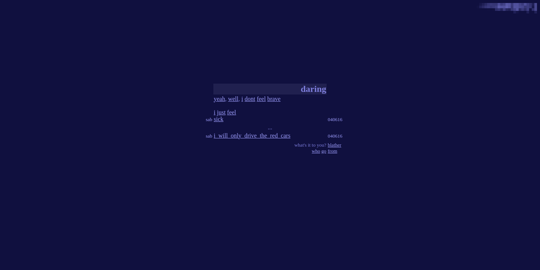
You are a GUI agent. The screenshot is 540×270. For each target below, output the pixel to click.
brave (274, 99)
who (316, 151)
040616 (335, 119)
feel (261, 99)
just (221, 112)
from (332, 151)
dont (249, 99)
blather (334, 145)
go (323, 151)
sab (209, 119)
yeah (219, 99)
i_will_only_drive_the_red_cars (252, 135)
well (233, 99)
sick (219, 119)
